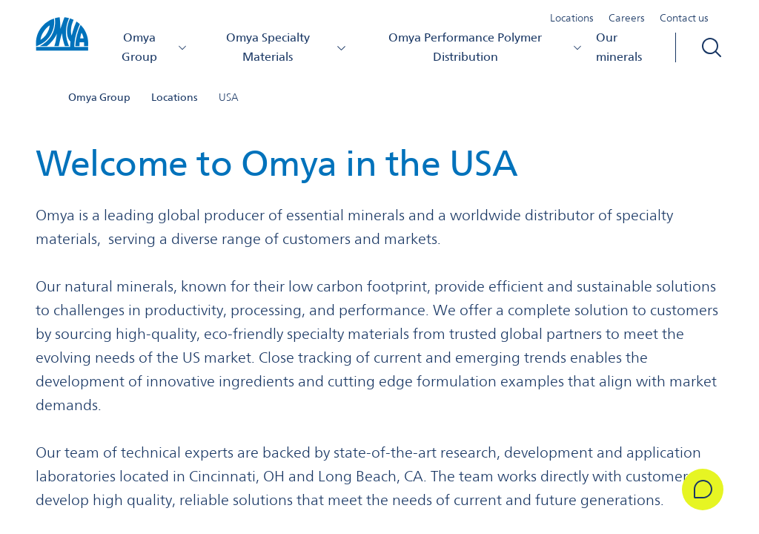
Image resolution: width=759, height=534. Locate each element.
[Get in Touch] (702, 489)
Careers (627, 18)
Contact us (684, 18)
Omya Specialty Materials (286, 47)
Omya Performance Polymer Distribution (485, 47)
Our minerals (619, 47)
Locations (572, 18)
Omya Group (155, 47)
